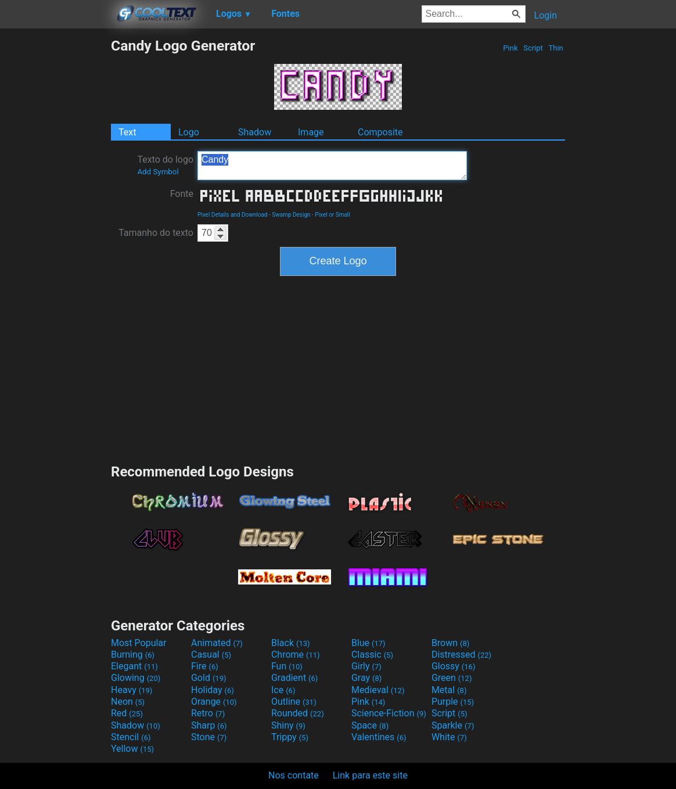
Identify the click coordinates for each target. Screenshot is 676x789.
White (449, 737)
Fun (287, 666)
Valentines (379, 737)
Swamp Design (291, 214)
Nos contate (293, 775)
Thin (555, 48)
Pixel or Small (332, 214)
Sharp (209, 725)
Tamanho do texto (155, 232)
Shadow (254, 132)
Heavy (131, 689)
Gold (208, 677)
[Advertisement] (55, 211)
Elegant (134, 666)
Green (452, 677)
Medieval (378, 689)
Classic (372, 654)
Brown (450, 642)
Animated (217, 642)
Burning (132, 654)
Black (290, 642)
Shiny (288, 725)
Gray (366, 677)
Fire (204, 666)
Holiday (212, 689)
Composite (380, 132)
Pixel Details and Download (232, 214)
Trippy (289, 737)
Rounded (297, 713)
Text (127, 132)
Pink (510, 48)
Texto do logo (165, 165)
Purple (453, 701)
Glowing (135, 677)
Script (533, 48)
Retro (208, 713)
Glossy (454, 666)
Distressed (461, 654)
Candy (332, 165)
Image (311, 132)
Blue (368, 642)
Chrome (295, 654)
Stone (208, 737)
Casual (211, 654)
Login (545, 15)
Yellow (132, 748)
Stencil (130, 737)
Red (127, 713)
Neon (128, 701)
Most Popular (139, 642)
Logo (188, 132)
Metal (449, 689)
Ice (283, 689)
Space (370, 725)
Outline (294, 701)
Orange (214, 701)
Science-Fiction (388, 713)
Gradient (294, 677)
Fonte (181, 193)
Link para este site (370, 775)
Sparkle (453, 725)
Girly (366, 666)
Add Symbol (157, 171)
